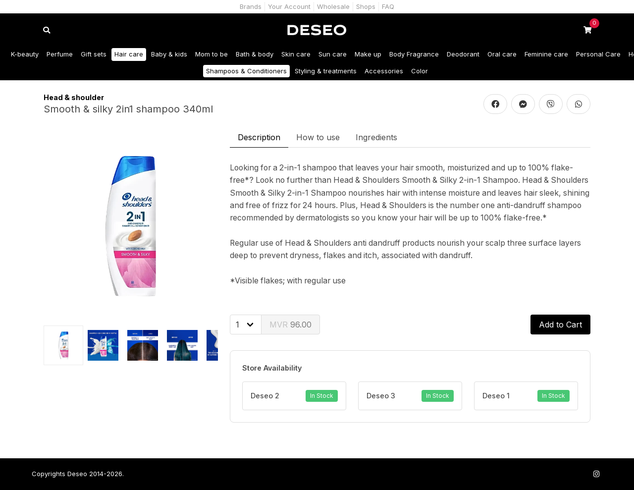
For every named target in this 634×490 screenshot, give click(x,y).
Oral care (502, 54)
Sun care (332, 54)
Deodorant (463, 54)
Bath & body (254, 54)
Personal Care (598, 54)
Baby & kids (169, 54)
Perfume (60, 54)
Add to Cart (560, 324)
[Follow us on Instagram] (596, 474)
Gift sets (93, 54)
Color (419, 71)
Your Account (289, 6)
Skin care (296, 54)
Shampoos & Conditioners (246, 71)
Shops (365, 6)
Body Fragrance (414, 54)
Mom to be (211, 54)
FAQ (388, 6)
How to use (318, 137)
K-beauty (25, 54)
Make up (368, 54)
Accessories (384, 71)
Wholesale (333, 6)
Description (259, 137)
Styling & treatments (326, 71)
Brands (251, 6)
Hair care (128, 54)
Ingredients (376, 137)
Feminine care (546, 54)
